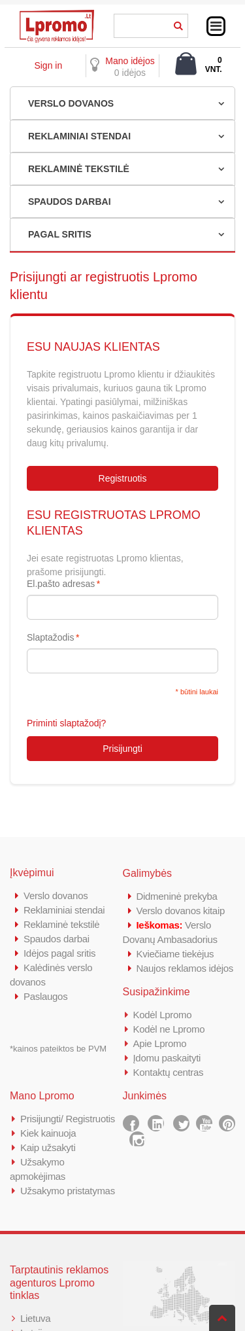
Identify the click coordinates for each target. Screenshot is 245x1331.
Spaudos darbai (57, 938)
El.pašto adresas (61, 583)
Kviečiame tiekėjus (175, 953)
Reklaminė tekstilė (61, 924)
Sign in (48, 65)
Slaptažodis (50, 637)
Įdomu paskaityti (167, 1057)
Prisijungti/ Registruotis (67, 1118)
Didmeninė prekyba (177, 896)
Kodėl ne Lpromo (169, 1029)
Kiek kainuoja (48, 1133)
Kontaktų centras (168, 1072)
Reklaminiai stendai (64, 909)
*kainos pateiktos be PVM (58, 1049)
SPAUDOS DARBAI (69, 201)
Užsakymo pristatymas (67, 1190)
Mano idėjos (130, 61)
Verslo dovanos (56, 895)
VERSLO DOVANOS (71, 103)
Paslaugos (45, 996)
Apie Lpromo (160, 1043)
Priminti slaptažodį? (66, 723)
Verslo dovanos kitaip (181, 910)
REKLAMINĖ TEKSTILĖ (78, 169)
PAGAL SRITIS (59, 234)
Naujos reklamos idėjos (185, 968)
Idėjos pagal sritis (59, 953)
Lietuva (35, 1318)
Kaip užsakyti (47, 1147)
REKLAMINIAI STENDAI (79, 136)
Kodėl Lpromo (162, 1014)
